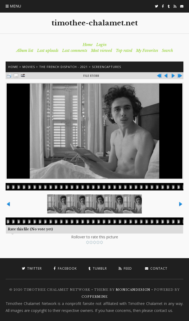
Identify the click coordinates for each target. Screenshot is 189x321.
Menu (15, 6)
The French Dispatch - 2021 (63, 67)
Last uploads (47, 50)
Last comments (74, 50)
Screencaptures (106, 67)
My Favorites (147, 50)
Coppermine (95, 297)
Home (88, 44)
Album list (24, 50)
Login (101, 44)
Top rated (124, 50)
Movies (28, 67)
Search (167, 50)
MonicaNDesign (133, 290)
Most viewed (101, 50)
